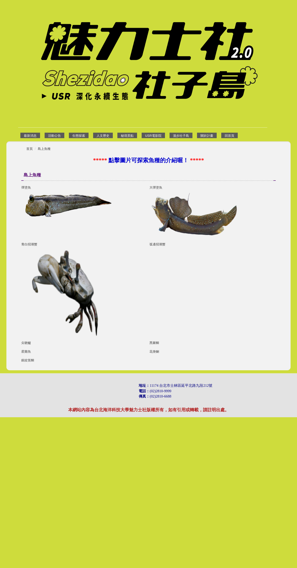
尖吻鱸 (26, 343)
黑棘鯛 (154, 343)
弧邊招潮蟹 (157, 244)
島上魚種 (44, 149)
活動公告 (54, 135)
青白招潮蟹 (29, 244)
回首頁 (229, 135)
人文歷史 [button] (103, 135)
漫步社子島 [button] (181, 135)
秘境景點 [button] (127, 135)
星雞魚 (26, 403)
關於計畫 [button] (206, 135)
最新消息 (30, 135)
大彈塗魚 (155, 187)
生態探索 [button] (78, 135)
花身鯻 (154, 403)
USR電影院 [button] (153, 135)
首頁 (29, 149)
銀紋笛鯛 (27, 467)
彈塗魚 (26, 187)
